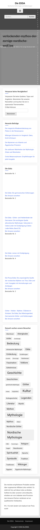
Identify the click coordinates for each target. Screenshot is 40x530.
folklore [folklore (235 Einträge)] (24, 362)
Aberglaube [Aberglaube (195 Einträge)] (22, 334)
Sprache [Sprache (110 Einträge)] (25, 453)
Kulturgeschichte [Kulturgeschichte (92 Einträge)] (11, 398)
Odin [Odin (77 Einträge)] (7, 444)
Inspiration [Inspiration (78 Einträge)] (15, 391)
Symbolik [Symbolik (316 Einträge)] (12, 458)
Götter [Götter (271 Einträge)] (26, 384)
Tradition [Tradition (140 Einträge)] (24, 459)
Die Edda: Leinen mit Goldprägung (17, 253)
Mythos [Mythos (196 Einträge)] (10, 421)
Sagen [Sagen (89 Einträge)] (8, 448)
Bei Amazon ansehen (12, 196)
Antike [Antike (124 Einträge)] (8, 339)
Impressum (29, 521)
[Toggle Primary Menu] (20, 11)
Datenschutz (19, 521)
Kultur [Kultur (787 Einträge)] (27, 391)
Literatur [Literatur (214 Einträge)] (11, 403)
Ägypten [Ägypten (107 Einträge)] (9, 469)
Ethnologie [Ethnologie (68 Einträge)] (15, 358)
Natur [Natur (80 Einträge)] (18, 422)
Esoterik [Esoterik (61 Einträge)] (8, 358)
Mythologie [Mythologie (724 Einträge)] (15, 415)
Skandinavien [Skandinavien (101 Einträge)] (17, 448)
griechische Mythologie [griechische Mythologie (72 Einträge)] (12, 385)
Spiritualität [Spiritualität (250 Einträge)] (12, 453)
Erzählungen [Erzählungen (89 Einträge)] (24, 354)
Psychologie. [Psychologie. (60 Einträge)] (14, 444)
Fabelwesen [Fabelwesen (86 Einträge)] (25, 358)
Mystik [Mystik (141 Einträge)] (21, 404)
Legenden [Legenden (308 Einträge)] (26, 398)
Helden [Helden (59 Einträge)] (7, 391)
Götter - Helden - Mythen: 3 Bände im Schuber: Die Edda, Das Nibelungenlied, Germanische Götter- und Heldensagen (19, 313)
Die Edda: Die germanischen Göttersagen (19, 193)
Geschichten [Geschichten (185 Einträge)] (12, 379)
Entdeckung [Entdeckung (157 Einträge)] (11, 354)
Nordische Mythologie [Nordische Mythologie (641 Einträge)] (14, 435)
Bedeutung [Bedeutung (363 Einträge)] (13, 343)
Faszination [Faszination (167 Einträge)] (11, 363)
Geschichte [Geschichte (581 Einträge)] (14, 373)
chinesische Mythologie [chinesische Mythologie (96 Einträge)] (14, 349)
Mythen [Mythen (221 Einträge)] (10, 409)
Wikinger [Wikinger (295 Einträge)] (22, 464)
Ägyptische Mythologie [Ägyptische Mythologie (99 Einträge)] (23, 469)
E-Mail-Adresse (10, 107)
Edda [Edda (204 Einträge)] (28, 349)
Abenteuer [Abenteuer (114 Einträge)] (10, 334)
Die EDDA (20, 3)
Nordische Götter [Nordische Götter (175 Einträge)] (14, 426)
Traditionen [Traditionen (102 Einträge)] (10, 465)
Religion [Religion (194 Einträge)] (24, 443)
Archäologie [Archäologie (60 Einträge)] (17, 338)
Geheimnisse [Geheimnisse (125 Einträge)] (11, 368)
